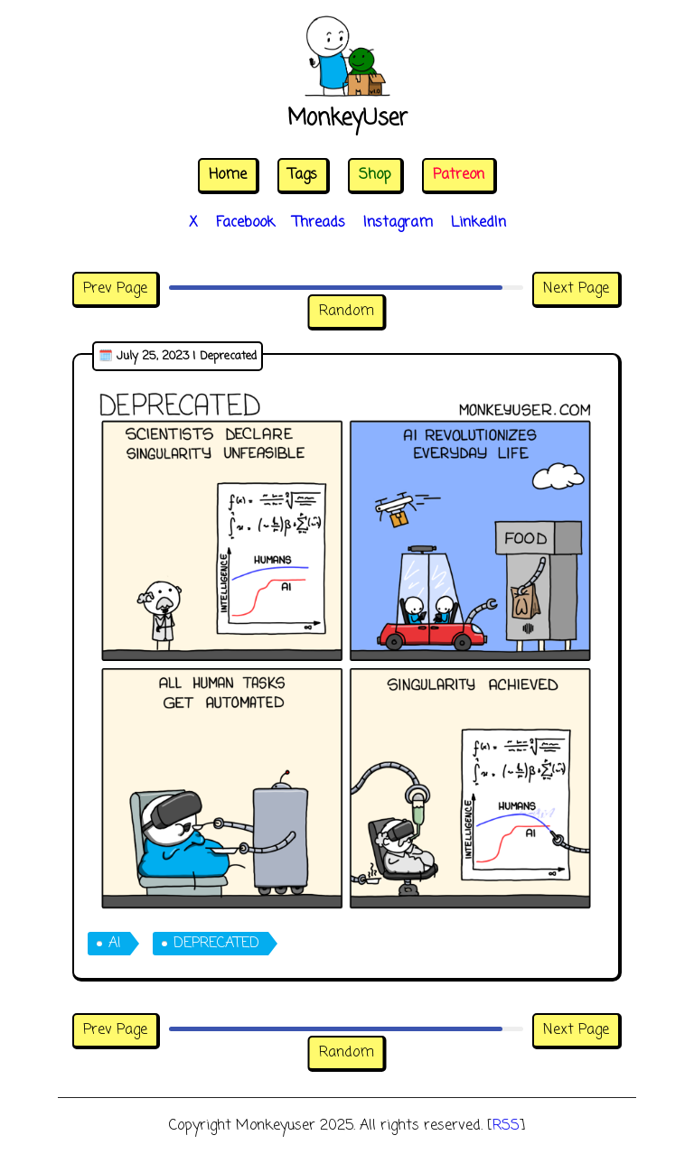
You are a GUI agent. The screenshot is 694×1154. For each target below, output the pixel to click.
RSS (506, 1126)
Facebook (245, 223)
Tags (302, 175)
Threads (319, 223)
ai (114, 943)
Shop (375, 175)
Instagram (398, 223)
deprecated (216, 943)
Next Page (576, 289)
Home (228, 175)
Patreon (458, 175)
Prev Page (115, 289)
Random (346, 311)
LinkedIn (478, 223)
